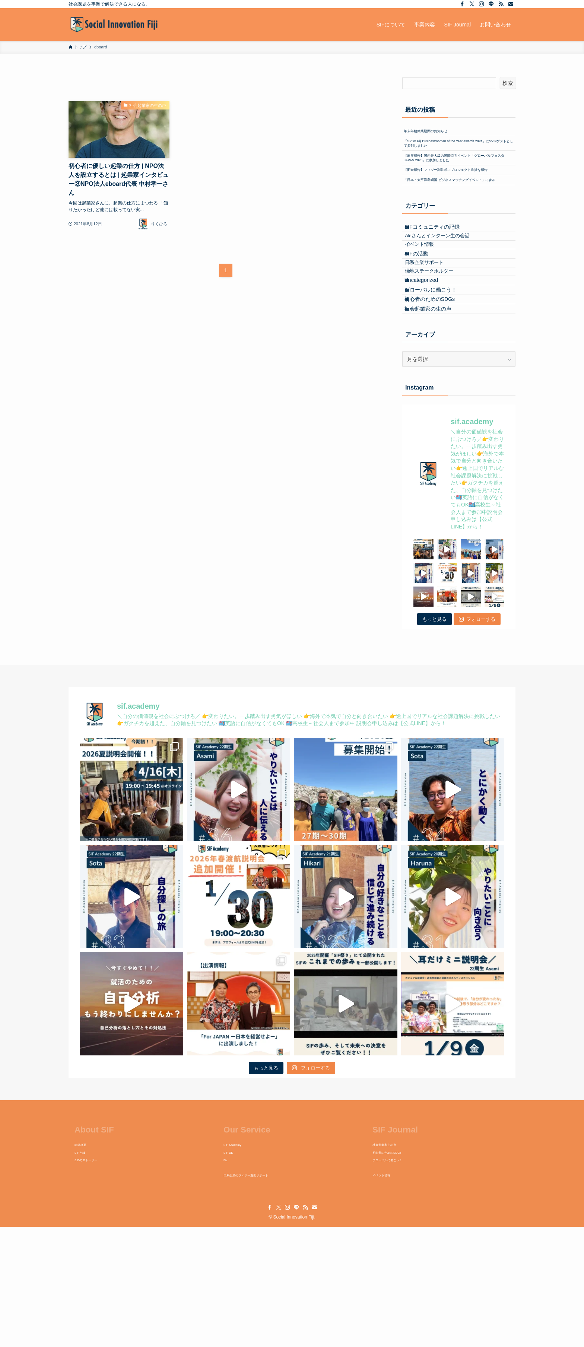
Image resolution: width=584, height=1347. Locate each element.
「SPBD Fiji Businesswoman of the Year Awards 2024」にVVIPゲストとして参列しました (457, 156)
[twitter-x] (472, 4)
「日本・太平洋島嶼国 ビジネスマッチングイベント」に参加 (458, 235)
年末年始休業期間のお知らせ (439, 134)
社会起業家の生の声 (435, 426)
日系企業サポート (433, 350)
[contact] (510, 4)
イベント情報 (428, 321)
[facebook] (462, 4)
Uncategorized (428, 379)
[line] (491, 4)
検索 (507, 83)
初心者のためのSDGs (437, 410)
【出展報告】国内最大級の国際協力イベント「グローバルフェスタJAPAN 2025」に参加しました (458, 186)
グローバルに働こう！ (438, 395)
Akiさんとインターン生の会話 (446, 307)
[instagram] (481, 4)
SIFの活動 (423, 336)
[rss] (501, 4)
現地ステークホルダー (438, 364)
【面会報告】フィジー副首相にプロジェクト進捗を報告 (457, 213)
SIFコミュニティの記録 (439, 292)
